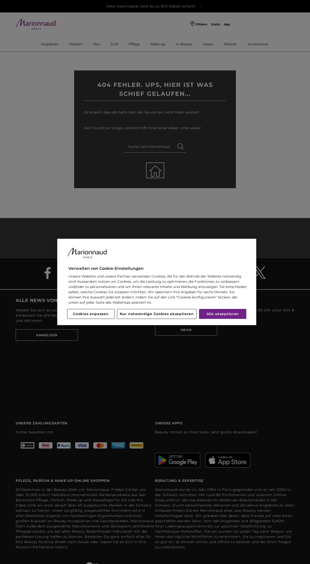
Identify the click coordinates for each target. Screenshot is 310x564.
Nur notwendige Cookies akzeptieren (157, 314)
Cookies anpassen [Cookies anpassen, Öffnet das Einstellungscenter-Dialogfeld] (90, 314)
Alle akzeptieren (223, 314)
